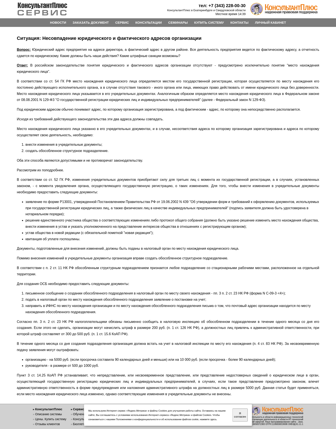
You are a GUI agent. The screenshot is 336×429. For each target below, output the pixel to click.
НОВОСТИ (58, 22)
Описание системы (48, 414)
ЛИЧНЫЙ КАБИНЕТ (270, 22)
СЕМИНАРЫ (178, 22)
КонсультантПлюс (48, 409)
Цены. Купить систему (50, 419)
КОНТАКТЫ (239, 22)
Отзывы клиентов (47, 424)
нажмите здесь (208, 419)
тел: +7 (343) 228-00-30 (222, 5)
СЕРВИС (122, 22)
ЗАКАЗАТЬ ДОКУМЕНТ (91, 22)
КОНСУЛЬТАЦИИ (148, 22)
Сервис (78, 409)
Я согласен (240, 415)
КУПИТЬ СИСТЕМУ (209, 22)
